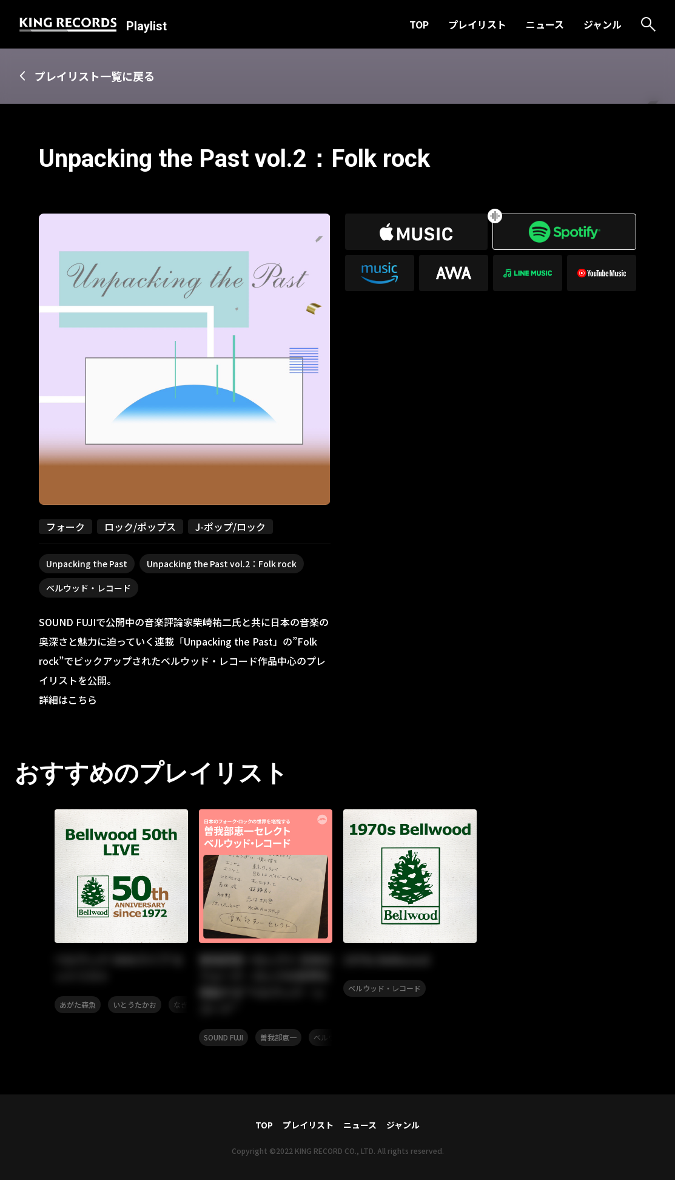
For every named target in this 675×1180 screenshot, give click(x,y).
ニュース (545, 24)
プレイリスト (477, 24)
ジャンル (602, 24)
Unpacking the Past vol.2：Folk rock (222, 564)
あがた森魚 (77, 1004)
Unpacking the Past (86, 564)
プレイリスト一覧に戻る (95, 76)
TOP (419, 24)
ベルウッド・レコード (88, 588)
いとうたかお (134, 1004)
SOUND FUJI (223, 1037)
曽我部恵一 (278, 1037)
